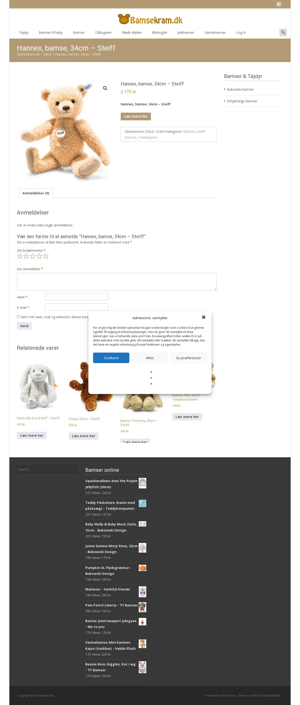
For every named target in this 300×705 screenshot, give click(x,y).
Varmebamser (215, 34)
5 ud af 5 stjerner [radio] (46, 256)
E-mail (23, 307)
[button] (204, 318)
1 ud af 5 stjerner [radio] (19, 256)
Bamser (79, 34)
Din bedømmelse (31, 250)
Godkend (111, 357)
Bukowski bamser (240, 89)
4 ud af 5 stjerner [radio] (39, 256)
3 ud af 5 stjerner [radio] (33, 256)
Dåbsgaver (103, 34)
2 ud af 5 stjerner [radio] (26, 256)
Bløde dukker (132, 34)
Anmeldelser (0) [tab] (35, 193)
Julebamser (185, 34)
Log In (241, 34)
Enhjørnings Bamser (242, 101)
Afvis (150, 357)
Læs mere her (135, 116)
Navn (22, 297)
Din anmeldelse (30, 269)
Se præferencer (188, 357)
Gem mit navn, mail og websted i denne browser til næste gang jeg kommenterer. (83, 317)
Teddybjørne (148, 137)
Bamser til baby (51, 34)
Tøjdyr (24, 34)
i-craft (252, 696)
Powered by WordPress (221, 696)
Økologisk (159, 34)
